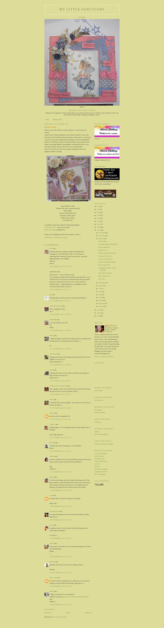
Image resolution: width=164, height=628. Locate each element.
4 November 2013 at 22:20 (61, 604)
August (101, 286)
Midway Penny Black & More (107, 253)
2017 (98, 218)
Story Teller (101, 279)
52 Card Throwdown (101, 453)
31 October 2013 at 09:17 (60, 381)
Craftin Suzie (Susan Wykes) (58, 386)
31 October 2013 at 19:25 (60, 451)
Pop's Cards (53, 577)
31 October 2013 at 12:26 (60, 419)
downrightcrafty (54, 511)
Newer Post (47, 613)
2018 (98, 215)
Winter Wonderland (104, 247)
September (102, 283)
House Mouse (99, 390)
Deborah (52, 562)
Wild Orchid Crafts (50, 227)
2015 (98, 224)
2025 (98, 206)
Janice (51, 399)
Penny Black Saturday (101, 469)
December (102, 233)
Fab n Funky (98, 410)
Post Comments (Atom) (60, 617)
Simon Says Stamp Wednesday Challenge (76, 597)
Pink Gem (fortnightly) (101, 434)
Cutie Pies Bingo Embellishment (108, 244)
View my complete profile (104, 356)
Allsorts (97, 431)
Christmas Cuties (100, 459)
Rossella (52, 443)
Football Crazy (102, 250)
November (102, 236)
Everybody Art (99, 400)
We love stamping (100, 474)
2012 (98, 310)
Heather (52, 456)
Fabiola (52, 413)
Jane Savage (53, 354)
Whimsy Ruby (102, 241)
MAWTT (97, 466)
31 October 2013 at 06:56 (60, 314)
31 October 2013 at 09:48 (60, 408)
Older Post (88, 613)
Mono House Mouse (104, 276)
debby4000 (53, 319)
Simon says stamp (100, 412)
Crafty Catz (98, 422)
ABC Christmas (99, 456)
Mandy (52, 591)
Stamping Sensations (101, 471)
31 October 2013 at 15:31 (60, 437)
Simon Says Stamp (50, 230)
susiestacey (112, 325)
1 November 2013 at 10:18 (61, 506)
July (100, 288)
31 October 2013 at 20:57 (60, 472)
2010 (98, 316)
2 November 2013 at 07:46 (61, 520)
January (101, 306)
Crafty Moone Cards (56, 306)
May (100, 294)
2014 (98, 227)
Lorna (51, 370)
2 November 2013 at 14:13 (61, 556)
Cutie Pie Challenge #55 (105, 259)
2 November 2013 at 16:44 (61, 572)
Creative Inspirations (101, 461)
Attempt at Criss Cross (105, 256)
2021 (98, 209)
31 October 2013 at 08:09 (60, 365)
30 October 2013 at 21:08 (60, 266)
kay (51, 294)
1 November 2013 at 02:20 (61, 490)
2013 (98, 230)
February (101, 303)
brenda (52, 335)
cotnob (52, 543)
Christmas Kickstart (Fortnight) (104, 444)
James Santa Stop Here (105, 273)
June (100, 291)
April (100, 297)
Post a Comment (49, 609)
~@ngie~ (52, 424)
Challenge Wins (57, 119)
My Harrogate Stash (104, 265)
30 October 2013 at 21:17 (60, 289)
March (101, 300)
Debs (51, 248)
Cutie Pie (97, 464)
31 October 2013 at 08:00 (60, 330)
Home (47, 119)
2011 (98, 313)
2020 (98, 212)
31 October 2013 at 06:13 (60, 301)
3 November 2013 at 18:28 (61, 586)
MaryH (52, 477)
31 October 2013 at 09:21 (60, 394)
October (101, 238)
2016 (98, 221)
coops (51, 525)
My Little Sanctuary (82, 9)
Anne (51, 495)
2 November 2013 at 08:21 (61, 538)
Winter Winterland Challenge (107, 262)
